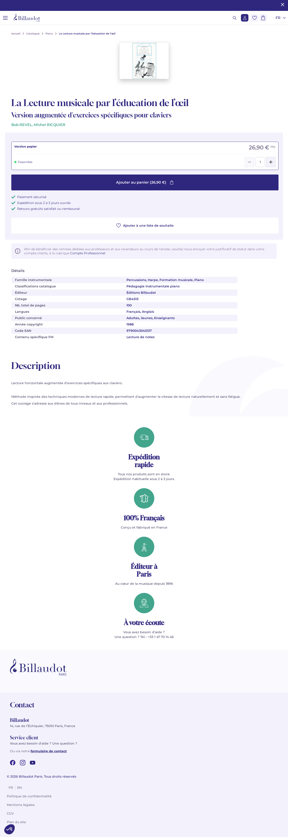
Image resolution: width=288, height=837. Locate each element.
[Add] (271, 162)
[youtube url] (32, 762)
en (19, 788)
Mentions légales (21, 805)
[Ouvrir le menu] (5, 17)
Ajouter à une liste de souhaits (145, 225)
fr (11, 788)
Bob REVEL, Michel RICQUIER (38, 125)
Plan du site (16, 822)
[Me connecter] (244, 18)
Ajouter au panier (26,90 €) (145, 182)
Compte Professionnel (87, 253)
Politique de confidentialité (29, 796)
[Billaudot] (27, 18)
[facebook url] (12, 762)
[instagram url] (22, 762)
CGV (10, 813)
